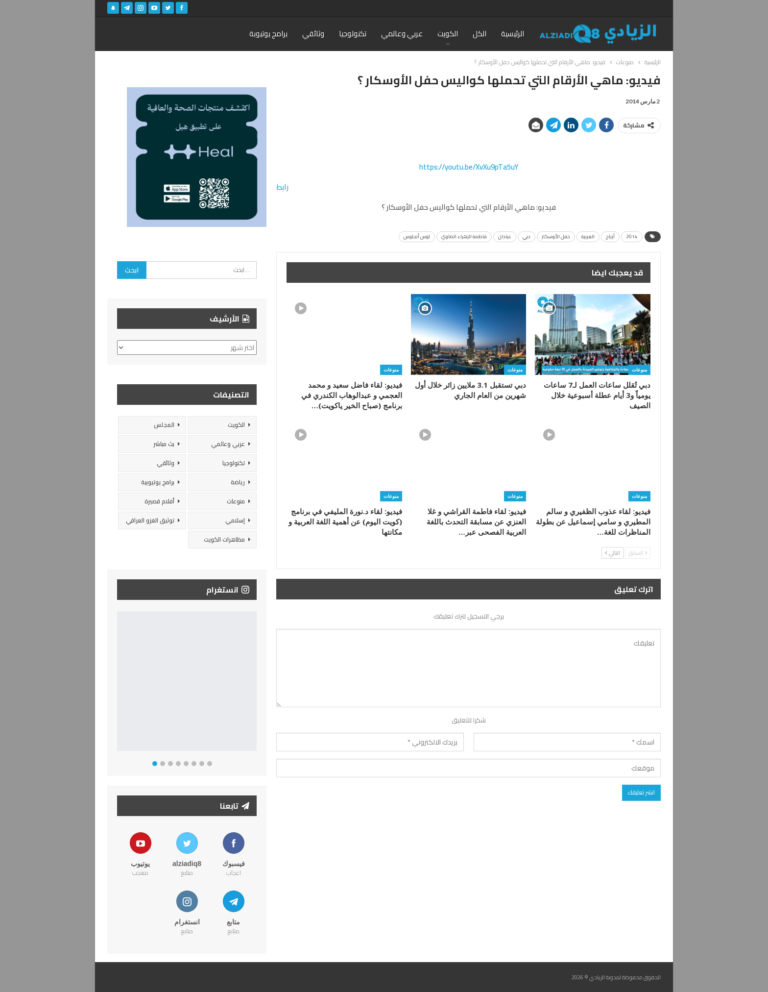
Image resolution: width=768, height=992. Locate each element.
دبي (526, 236)
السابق (637, 553)
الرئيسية (512, 33)
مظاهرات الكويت (224, 539)
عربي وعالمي (402, 33)
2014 (632, 236)
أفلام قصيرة (159, 501)
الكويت (447, 33)
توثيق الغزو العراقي (150, 520)
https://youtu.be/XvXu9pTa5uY (468, 167)
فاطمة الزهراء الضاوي (464, 236)
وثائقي (313, 33)
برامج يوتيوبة (268, 33)
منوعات (639, 369)
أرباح (610, 236)
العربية (588, 236)
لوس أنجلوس (417, 236)
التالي (612, 553)
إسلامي (235, 520)
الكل (479, 33)
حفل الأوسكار (556, 236)
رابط (282, 187)
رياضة (238, 482)
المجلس (164, 424)
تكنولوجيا (352, 33)
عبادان (504, 236)
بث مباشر (163, 443)
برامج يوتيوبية (157, 482)
